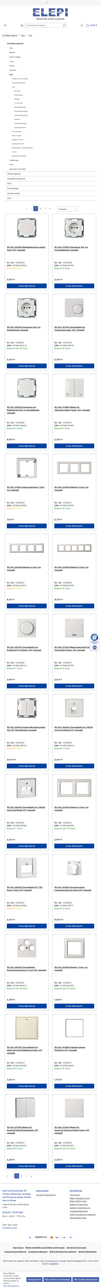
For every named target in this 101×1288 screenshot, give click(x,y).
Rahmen (17, 119)
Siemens (13, 70)
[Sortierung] (67, 209)
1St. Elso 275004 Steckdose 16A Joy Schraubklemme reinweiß (71, 248)
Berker (12, 66)
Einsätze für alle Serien (20, 79)
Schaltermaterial (15, 43)
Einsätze (17, 91)
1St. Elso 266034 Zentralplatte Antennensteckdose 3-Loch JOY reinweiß (26, 968)
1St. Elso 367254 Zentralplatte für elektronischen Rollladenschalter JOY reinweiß (24, 1050)
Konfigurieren (34, 1279)
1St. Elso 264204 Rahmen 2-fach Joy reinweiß (71, 808)
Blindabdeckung (20, 107)
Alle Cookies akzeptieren (86, 1279)
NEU (9, 198)
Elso (11, 75)
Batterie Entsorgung (79, 1204)
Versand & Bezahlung (46, 1195)
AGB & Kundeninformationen (83, 1214)
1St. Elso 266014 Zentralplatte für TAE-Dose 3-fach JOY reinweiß (25, 888)
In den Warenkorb (26, 286)
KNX (9, 183)
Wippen (17, 99)
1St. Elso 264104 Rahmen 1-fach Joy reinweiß (71, 968)
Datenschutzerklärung (80, 1208)
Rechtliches (76, 1190)
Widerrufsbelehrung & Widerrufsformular (45, 1247)
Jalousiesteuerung (20, 115)
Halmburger (14, 160)
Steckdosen (18, 95)
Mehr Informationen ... (11, 1286)
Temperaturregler (20, 123)
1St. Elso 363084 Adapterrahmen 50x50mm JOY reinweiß (69, 1048)
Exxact (14, 152)
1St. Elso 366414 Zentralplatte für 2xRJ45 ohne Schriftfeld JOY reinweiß (26, 808)
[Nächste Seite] (45, 208)
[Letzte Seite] (50, 208)
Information (42, 1190)
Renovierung (16, 131)
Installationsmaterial (16, 178)
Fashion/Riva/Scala (18, 83)
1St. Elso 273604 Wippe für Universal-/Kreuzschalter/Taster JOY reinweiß (71, 1130)
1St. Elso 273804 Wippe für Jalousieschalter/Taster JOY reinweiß (72, 408)
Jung (11, 61)
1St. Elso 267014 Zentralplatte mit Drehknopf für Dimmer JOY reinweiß (24, 648)
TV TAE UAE (18, 103)
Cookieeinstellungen (79, 1211)
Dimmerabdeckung (21, 111)
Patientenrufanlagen (19, 156)
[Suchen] (22, 25)
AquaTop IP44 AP (18, 144)
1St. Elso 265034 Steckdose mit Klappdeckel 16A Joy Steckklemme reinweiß (23, 410)
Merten (12, 52)
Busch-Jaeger (15, 57)
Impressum (75, 1195)
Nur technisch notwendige (57, 1279)
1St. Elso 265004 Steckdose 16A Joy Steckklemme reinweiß (23, 328)
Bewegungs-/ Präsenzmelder (22, 148)
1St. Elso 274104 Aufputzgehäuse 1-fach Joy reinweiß (25, 488)
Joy (13, 87)
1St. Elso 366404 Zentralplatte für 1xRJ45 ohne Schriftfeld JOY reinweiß (73, 728)
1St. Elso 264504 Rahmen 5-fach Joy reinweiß (71, 568)
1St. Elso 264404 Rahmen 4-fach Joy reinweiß (24, 568)
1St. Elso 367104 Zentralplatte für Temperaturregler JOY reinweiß (69, 328)
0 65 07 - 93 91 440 (12, 1212)
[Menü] (5, 25)
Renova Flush (16, 136)
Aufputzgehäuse (20, 127)
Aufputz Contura (17, 140)
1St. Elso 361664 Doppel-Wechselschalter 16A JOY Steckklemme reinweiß (26, 728)
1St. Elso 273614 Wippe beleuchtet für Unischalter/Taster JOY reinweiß (72, 648)
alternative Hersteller (18, 169)
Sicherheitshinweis (78, 1218)
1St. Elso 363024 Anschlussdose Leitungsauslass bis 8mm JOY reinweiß (72, 888)
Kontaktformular (9, 1227)
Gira (11, 48)
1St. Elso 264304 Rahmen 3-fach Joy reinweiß (71, 488)
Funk (11, 165)
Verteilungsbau (14, 174)
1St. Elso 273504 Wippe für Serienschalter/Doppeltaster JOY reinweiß (22, 1130)
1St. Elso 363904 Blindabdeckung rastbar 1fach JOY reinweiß (26, 248)
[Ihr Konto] (82, 25)
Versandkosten (51, 1261)
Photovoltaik (13, 188)
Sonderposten (13, 193)
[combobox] (43, 25)
